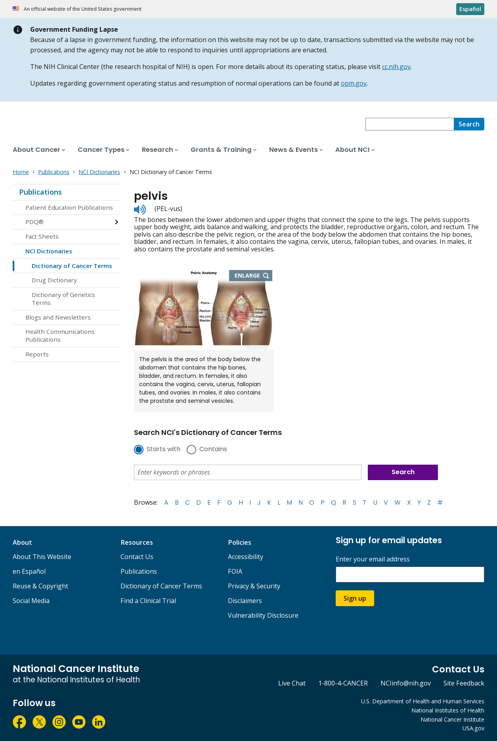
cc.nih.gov (396, 66)
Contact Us (136, 556)
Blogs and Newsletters (58, 317)
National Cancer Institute (452, 719)
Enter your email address (373, 559)
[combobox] (409, 124)
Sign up (355, 598)
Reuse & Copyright (40, 586)
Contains (213, 450)
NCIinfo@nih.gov (405, 683)
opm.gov (354, 83)
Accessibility (245, 556)
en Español (29, 571)
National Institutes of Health (447, 710)
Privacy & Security (254, 586)
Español (470, 9)
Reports (37, 354)
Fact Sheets (42, 236)
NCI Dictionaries (48, 251)
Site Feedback (463, 683)
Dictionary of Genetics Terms (63, 298)
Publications (40, 192)
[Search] (469, 124)
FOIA (235, 571)
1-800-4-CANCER (343, 683)
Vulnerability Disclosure (263, 615)
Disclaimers (245, 600)
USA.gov (473, 728)
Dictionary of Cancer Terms (72, 266)
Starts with (163, 450)
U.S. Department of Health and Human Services (422, 701)
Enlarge (254, 276)
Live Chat (292, 683)
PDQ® (34, 222)
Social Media (31, 600)
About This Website (42, 556)
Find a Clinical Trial (148, 600)
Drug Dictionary (54, 280)
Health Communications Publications (60, 335)
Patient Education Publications (69, 207)
